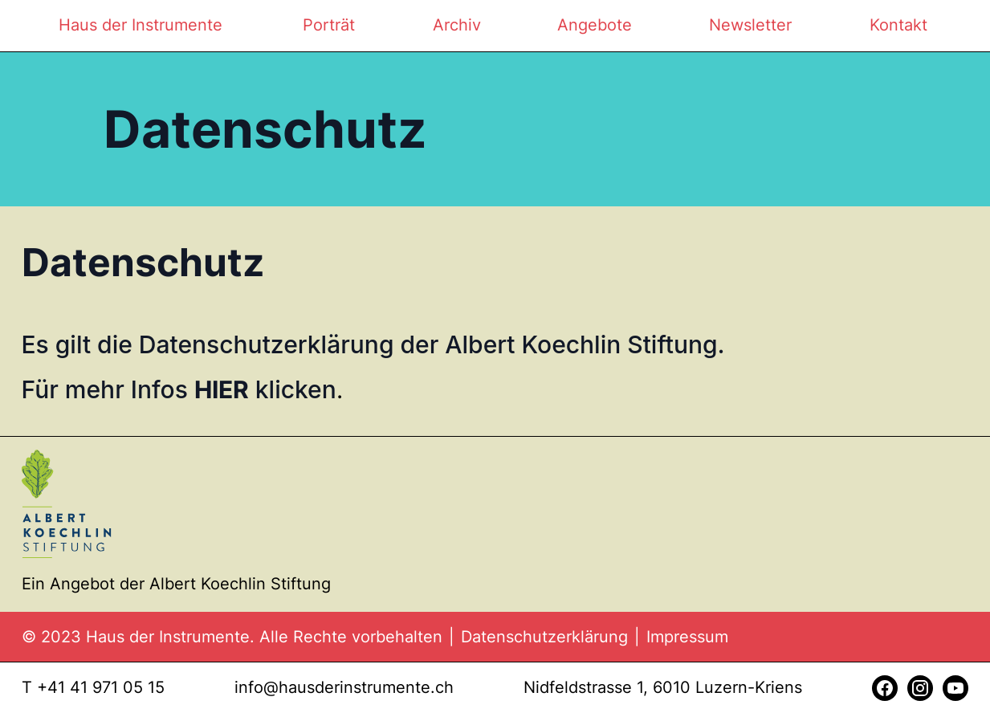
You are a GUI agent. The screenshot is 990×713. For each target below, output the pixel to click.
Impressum (687, 636)
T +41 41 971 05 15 (93, 687)
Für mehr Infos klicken (179, 389)
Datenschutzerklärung (544, 636)
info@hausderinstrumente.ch (344, 687)
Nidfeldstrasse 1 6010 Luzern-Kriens (663, 687)
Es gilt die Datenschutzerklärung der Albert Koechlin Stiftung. (373, 344)
